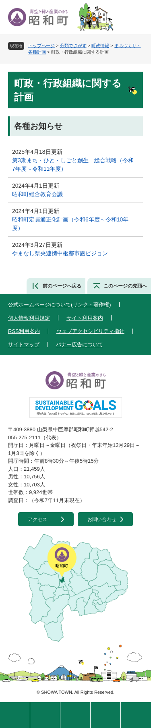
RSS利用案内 (24, 331)
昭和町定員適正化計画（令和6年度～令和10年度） (70, 223)
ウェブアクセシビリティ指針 (90, 331)
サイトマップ (23, 344)
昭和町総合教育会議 (37, 194)
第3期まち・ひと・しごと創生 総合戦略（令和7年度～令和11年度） (73, 164)
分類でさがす (73, 45)
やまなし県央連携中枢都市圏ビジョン (60, 253)
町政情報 (100, 45)
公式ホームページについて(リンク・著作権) (59, 305)
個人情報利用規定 (29, 318)
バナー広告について (79, 344)
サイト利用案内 (84, 318)
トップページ (41, 45)
